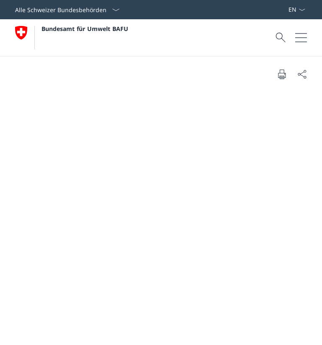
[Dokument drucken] (282, 74)
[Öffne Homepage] (71, 37)
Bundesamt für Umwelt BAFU (85, 29)
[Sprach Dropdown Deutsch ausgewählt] (296, 9)
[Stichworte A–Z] (284, 9)
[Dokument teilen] (302, 74)
